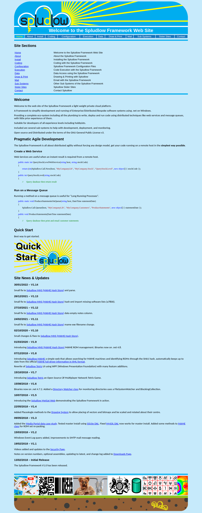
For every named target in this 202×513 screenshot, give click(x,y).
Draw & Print (115, 36)
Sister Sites (165, 36)
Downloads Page (122, 454)
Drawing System (60, 412)
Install (40, 36)
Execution (88, 36)
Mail (129, 36)
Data (100, 36)
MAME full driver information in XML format (61, 361)
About (30, 36)
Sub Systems (144, 36)
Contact (181, 36)
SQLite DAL (93, 423)
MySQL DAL (112, 423)
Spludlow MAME (36, 358)
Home (19, 36)
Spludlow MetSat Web (43, 400)
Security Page (57, 449)
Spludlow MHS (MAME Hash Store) (45, 290)
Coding (51, 36)
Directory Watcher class (65, 389)
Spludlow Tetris (34, 366)
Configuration (69, 36)
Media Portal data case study (41, 423)
